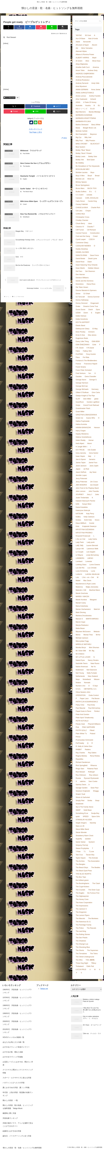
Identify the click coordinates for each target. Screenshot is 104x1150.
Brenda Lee (80, 179)
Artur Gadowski (81, 99)
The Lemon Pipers (83, 915)
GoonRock (80, 402)
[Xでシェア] (8, 27)
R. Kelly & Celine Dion (84, 746)
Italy (89, 456)
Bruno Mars (80, 188)
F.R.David (90, 348)
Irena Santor (93, 453)
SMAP (78, 810)
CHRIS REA (80, 214)
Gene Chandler (90, 376)
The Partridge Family (83, 925)
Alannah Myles (81, 51)
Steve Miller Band (82, 829)
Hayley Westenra (82, 434)
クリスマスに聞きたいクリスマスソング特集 (18, 1071)
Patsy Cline (80, 705)
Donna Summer (94, 297)
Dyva (98, 309)
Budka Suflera (81, 192)
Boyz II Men (80, 176)
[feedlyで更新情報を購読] (35, 122)
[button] (63, 27)
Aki (77, 48)
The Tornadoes (81, 953)
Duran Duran (80, 309)
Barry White (95, 125)
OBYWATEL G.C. (90, 689)
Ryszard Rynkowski (91, 778)
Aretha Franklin (95, 96)
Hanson (97, 427)
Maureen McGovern (83, 631)
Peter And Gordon (82, 714)
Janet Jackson (81, 466)
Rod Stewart (80, 772)
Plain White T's (81, 734)
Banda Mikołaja (94, 112)
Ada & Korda (93, 38)
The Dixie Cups (94, 890)
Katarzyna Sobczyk (83, 510)
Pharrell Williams (94, 724)
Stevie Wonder (81, 832)
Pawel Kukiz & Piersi (83, 711)
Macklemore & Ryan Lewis (86, 584)
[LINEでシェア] (52, 27)
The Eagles (80, 893)
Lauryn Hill (80, 549)
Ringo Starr (80, 769)
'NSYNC (79, 35)
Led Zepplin (91, 552)
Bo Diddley (80, 163)
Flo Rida (86, 357)
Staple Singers (81, 823)
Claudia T (90, 227)
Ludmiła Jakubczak (92, 574)
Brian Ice (91, 179)
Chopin (88, 211)
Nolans (78, 682)
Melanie (97, 631)
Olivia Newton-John (83, 692)
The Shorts (80, 950)
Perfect (97, 711)
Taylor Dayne (81, 858)
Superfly (79, 839)
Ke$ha (78, 517)
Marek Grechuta (82, 593)
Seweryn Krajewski (83, 791)
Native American (82, 667)
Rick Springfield (81, 765)
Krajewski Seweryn (89, 526)
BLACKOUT (95, 144)
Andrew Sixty (92, 70)
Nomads (87, 682)
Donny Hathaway (82, 300)
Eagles (97, 313)
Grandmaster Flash (83, 408)
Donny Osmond (81, 303)
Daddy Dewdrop (82, 249)
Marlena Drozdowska (84, 616)
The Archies (80, 861)
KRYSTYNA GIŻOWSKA (85, 529)
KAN (77, 504)
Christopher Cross (82, 217)
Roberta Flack (92, 769)
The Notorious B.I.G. (83, 922)
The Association (94, 861)
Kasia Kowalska (82, 507)
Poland (92, 734)
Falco (78, 351)
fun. (90, 373)
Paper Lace (84, 698)
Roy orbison (93, 775)
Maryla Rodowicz (82, 625)
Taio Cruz (79, 855)
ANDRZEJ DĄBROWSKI (85, 74)
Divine (78, 294)
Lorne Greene (95, 565)
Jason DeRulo (81, 472)
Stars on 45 (80, 826)
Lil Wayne (79, 555)
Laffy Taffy (79, 545)
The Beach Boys (82, 867)
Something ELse (82, 813)
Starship (93, 823)
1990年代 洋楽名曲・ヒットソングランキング (17, 1014)
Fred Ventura (80, 373)
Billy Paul (79, 140)
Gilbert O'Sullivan (82, 392)
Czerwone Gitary (82, 243)
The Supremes (92, 950)
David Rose (80, 262)
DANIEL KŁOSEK (82, 252)
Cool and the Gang (83, 236)
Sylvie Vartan (81, 842)
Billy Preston (90, 140)
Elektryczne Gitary (82, 329)
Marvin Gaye (80, 622)
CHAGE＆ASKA (82, 207)
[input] (88, 21)
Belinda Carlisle (81, 131)
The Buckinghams (82, 883)
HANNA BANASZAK (83, 427)
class (90, 223)
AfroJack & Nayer (82, 45)
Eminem (91, 332)
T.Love (91, 851)
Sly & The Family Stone (84, 807)
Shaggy (96, 791)
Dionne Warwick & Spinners (86, 290)
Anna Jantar (95, 89)
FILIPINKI (79, 354)
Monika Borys (81, 647)
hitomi (89, 443)
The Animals (93, 858)
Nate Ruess (95, 663)
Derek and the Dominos (84, 281)
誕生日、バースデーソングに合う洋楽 (17, 1136)
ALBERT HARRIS (82, 58)
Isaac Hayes (80, 456)
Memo (78, 635)
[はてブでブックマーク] (30, 27)
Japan (78, 469)
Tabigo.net (44, 989)
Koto (77, 526)
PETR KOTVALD (82, 721)
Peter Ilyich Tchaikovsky (85, 718)
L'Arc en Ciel (80, 539)
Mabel (78, 580)
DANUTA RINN (81, 255)
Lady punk (91, 542)
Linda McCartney (92, 555)
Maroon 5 (79, 619)
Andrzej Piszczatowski (84, 77)
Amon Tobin (80, 70)
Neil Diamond (92, 670)
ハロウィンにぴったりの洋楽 (14, 1083)
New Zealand (93, 676)
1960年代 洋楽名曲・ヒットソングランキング (17, 991)
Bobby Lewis (80, 156)
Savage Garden (82, 788)
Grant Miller (80, 411)
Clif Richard (91, 230)
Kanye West (86, 504)
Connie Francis (81, 233)
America (96, 67)
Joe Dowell (94, 485)
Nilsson (97, 679)
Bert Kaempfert (81, 134)
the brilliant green (82, 880)
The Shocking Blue (83, 947)
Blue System (80, 147)
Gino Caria (96, 392)
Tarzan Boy (90, 855)
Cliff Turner (80, 230)
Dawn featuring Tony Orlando (87, 265)
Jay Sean (92, 472)
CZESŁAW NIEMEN (83, 246)
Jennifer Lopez (81, 475)
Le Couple (79, 552)
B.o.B (92, 109)
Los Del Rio (80, 568)
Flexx (78, 357)
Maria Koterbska (82, 606)
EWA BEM (96, 341)
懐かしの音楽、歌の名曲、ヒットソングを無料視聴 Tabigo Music (18, 1106)
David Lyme (92, 258)
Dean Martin (80, 268)
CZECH (92, 239)
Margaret (93, 600)
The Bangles (80, 864)
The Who (79, 960)
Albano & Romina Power (85, 54)
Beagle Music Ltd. (89, 128)
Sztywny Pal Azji (82, 845)
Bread (97, 176)
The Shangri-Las (82, 944)
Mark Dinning (81, 612)
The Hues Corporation (84, 902)
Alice (87, 61)
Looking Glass (81, 565)
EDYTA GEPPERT (83, 322)
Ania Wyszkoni (81, 86)
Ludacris (79, 574)
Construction (95, 233)
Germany (95, 389)
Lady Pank (80, 542)
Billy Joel (88, 137)
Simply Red (80, 800)
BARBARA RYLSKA (83, 121)
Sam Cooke (93, 781)
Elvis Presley (80, 332)
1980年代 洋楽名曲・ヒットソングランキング (17, 1006)
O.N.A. (78, 689)
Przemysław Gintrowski (84, 740)
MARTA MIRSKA (92, 619)
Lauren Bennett (92, 545)
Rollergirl (91, 772)
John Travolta (94, 491)
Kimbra (78, 520)
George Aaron (81, 380)
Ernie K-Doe (80, 335)
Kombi (91, 523)
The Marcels (80, 918)
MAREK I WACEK (82, 596)
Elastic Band (80, 325)
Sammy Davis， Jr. (83, 785)
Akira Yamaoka (86, 48)
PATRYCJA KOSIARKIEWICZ (87, 702)
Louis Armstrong (82, 571)
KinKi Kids (88, 520)
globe (96, 399)
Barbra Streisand (82, 125)
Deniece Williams (82, 278)
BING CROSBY (81, 144)
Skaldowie (79, 804)
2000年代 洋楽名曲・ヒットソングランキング (17, 1022)
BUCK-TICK (92, 188)
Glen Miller (87, 399)
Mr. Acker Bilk (81, 651)
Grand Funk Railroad (91, 405)
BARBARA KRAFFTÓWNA (86, 118)
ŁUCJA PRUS (81, 969)
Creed (95, 236)
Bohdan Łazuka (81, 172)
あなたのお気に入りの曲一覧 (14, 1042)
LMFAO (90, 558)
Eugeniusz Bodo (82, 338)
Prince (78, 737)
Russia (78, 778)
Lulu (77, 577)
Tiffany (93, 963)
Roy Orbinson (81, 775)
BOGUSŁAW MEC (83, 169)
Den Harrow (80, 274)
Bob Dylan (91, 160)
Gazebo (79, 376)
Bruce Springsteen (83, 185)
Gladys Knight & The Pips (85, 396)
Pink (77, 727)
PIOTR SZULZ (81, 730)
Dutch (90, 309)
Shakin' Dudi (80, 794)
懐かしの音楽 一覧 (10, 1100)
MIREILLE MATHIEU (83, 644)
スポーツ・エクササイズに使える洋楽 (17, 1078)
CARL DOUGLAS (91, 198)
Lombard (79, 561)
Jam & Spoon (81, 459)
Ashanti (93, 99)
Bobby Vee (80, 160)
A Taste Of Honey (89, 102)
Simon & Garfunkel (83, 797)
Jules (97, 494)
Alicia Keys (96, 61)
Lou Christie (92, 568)
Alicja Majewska (82, 64)
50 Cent (88, 35)
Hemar (91, 440)
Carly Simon (80, 201)
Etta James (92, 335)
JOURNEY (80, 494)
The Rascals (91, 928)
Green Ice (79, 418)
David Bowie (80, 258)
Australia (79, 105)
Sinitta (89, 800)
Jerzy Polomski (81, 478)
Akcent (94, 45)
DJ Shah (87, 294)
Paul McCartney (94, 708)
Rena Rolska (95, 756)
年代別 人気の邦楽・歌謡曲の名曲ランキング (18, 1093)
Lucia (93, 571)
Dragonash (95, 303)
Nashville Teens (82, 663)
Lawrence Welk (92, 549)
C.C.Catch (80, 195)
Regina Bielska (81, 756)
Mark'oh (97, 609)
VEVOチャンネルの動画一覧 (13, 1037)
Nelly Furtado (92, 673)
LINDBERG (80, 558)
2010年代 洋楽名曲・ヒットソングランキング (17, 1030)
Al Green (79, 61)
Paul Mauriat (80, 708)
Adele (78, 42)
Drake (78, 306)
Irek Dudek (92, 450)
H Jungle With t (81, 447)
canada (89, 195)
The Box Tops (81, 877)
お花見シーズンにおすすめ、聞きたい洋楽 (18, 1063)
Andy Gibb (95, 83)
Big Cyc (79, 137)
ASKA (78, 102)
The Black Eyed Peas (84, 871)
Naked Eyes (80, 660)
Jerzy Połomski (81, 482)
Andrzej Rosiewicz (83, 80)
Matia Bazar (80, 628)
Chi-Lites (79, 211)
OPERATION (81, 695)
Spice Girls (96, 816)
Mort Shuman (94, 647)
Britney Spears (81, 182)
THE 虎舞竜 (90, 960)
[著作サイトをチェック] (31, 122)
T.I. (85, 851)
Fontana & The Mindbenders (86, 360)
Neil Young (80, 673)
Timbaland (80, 966)
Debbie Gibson (93, 268)
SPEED (86, 816)
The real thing (81, 931)
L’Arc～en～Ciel (88, 577)
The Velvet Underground (85, 957)
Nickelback (87, 679)
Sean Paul (94, 788)
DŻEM (78, 313)
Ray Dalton (92, 753)
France (78, 364)
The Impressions (82, 906)
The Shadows (81, 941)
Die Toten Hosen (82, 287)
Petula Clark (80, 724)
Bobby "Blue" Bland (83, 150)
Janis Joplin (94, 466)
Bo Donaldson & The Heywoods (88, 166)
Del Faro (79, 271)
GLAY (78, 399)
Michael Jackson (82, 638)
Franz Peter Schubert (84, 370)
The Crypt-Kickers (82, 887)
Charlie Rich (95, 207)
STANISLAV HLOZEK (84, 820)
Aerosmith (87, 42)
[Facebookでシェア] (19, 27)
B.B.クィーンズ (81, 109)
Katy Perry (90, 514)
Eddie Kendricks (82, 319)
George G (93, 380)
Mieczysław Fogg (82, 641)
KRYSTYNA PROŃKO (84, 533)
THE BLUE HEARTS (83, 874)
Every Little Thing (82, 341)
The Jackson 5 (81, 909)
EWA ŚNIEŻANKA (82, 345)
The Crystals (80, 890)
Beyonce (93, 134)
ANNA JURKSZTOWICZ (85, 93)
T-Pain (78, 851)
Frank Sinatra (81, 367)
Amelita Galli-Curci (83, 67)
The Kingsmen (81, 912)
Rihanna (94, 765)
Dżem (86, 313)
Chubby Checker (82, 220)
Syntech (92, 842)
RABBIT (79, 749)
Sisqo (97, 800)
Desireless (80, 284)
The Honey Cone (82, 899)
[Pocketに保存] (41, 27)
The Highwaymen (82, 896)
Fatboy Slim (87, 351)
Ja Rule (86, 469)
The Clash (96, 883)
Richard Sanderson (83, 762)
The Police (80, 928)
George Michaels (82, 389)
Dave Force (94, 255)
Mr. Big (91, 651)
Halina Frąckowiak (83, 421)
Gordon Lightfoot (93, 402)
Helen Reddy (80, 440)
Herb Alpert (80, 443)
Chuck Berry (80, 223)
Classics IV (80, 227)
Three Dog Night (82, 963)
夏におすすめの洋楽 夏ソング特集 (16, 1087)
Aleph (94, 58)
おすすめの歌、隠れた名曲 (13, 1052)
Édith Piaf (90, 966)
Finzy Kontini (91, 354)
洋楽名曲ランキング (10, 1118)
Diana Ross (91, 284)
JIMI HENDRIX (81, 485)
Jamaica (92, 459)
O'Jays (95, 686)
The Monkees (93, 918)
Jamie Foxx (93, 463)
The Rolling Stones (83, 934)
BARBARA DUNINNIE (84, 115)
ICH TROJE (80, 450)
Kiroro (97, 520)
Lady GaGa (92, 539)
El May (95, 329)
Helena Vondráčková (83, 437)
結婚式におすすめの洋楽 (12, 1131)
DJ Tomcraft (80, 297)
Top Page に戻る (35, 132)
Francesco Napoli (90, 364)
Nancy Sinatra (93, 660)
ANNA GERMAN (82, 89)
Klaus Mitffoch (81, 523)
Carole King (92, 201)
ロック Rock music (9, 97)
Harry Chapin (81, 431)
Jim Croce (94, 482)
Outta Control (94, 695)
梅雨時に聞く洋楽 (9, 1113)
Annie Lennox (81, 96)
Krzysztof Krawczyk (83, 536)
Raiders (88, 749)
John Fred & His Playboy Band (87, 488)
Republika (79, 759)
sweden (88, 839)
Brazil (90, 176)
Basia (78, 128)
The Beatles (95, 867)
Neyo (78, 679)
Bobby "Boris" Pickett (84, 153)
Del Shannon (90, 271)
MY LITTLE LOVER (83, 657)
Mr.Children (80, 654)
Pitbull (92, 730)
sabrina (82, 781)
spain (78, 816)
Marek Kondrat (81, 600)
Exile (94, 345)
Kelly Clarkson (89, 517)
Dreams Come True (90, 306)
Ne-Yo (93, 667)
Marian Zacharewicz (83, 609)
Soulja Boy (95, 813)
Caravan (79, 198)
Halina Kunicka (81, 424)
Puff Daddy (80, 743)
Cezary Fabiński (82, 204)
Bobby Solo (92, 156)
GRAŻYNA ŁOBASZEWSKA (86, 415)
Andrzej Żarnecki (82, 83)
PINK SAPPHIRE (88, 727)
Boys (92, 172)
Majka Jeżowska (92, 587)
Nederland (80, 670)
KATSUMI (79, 514)
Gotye (78, 405)
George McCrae (82, 386)
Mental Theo (88, 635)
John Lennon (80, 491)
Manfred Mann (94, 590)
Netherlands (80, 676)
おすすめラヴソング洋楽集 (13, 1057)
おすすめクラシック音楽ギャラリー (16, 1047)
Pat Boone (96, 698)
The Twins (94, 953)
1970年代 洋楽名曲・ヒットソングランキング (17, 999)
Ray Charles (80, 753)
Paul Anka (91, 705)
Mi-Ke (98, 635)
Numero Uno (80, 686)
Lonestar (88, 561)
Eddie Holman (81, 316)
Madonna (79, 587)
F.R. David (80, 348)
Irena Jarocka (81, 453)
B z (90, 192)
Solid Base (88, 810)
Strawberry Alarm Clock (84, 836)
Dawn (90, 262)
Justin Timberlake (82, 498)
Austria (88, 105)
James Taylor (81, 463)
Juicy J (89, 494)
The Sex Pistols (81, 938)
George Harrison (82, 383)
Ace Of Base (80, 38)
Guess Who (90, 418)
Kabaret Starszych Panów (85, 501)
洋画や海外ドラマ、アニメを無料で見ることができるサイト (18, 1124)
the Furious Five (93, 893)
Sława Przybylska (82, 848)
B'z (99, 105)
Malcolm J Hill (81, 590)
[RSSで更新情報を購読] (40, 122)
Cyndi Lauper (81, 239)
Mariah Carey (81, 603)
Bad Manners (81, 112)
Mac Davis (87, 580)
